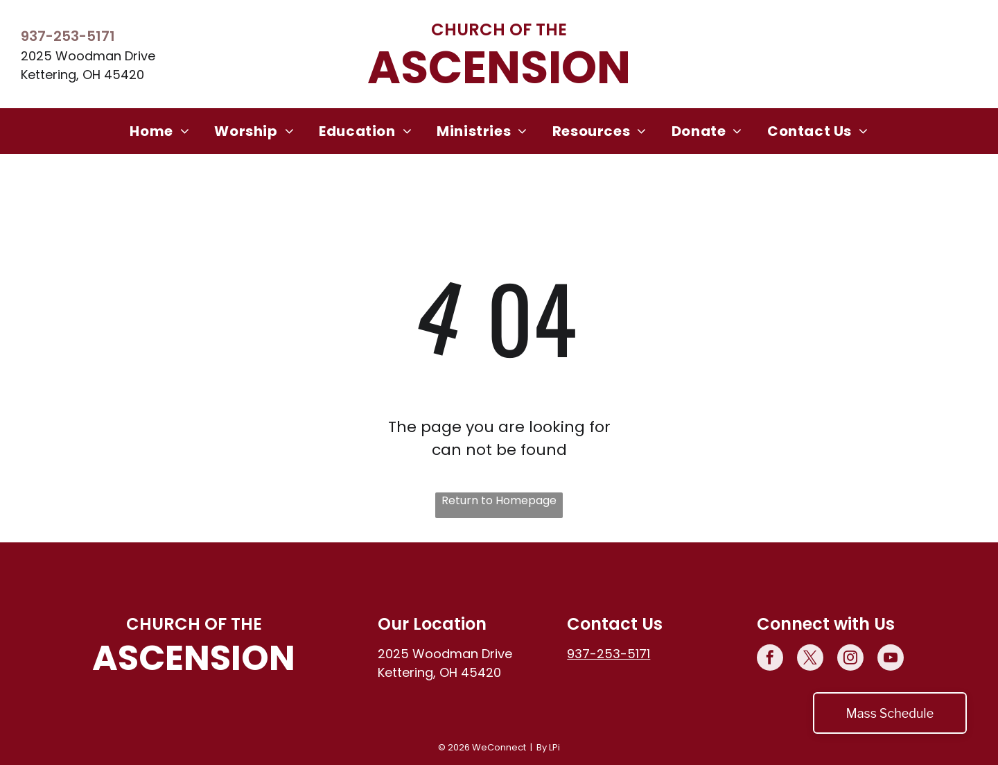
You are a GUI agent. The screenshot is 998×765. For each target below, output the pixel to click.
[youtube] (890, 659)
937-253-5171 (68, 36)
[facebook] (770, 659)
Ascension (499, 67)
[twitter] (810, 659)
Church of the (499, 29)
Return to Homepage (499, 500)
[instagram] (850, 659)
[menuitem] (159, 131)
